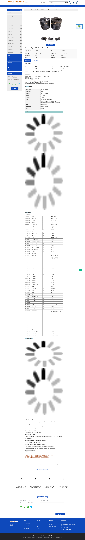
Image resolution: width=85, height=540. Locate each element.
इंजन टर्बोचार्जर (15, 34)
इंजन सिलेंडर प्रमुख (15, 16)
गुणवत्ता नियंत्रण (10, 60)
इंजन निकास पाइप (15, 40)
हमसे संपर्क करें (10, 62)
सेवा (37, 526)
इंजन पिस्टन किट (15, 19)
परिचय (38, 523)
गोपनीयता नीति (41, 535)
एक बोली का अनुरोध (11, 69)
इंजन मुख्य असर (15, 25)
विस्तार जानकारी (27, 60)
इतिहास (38, 524)
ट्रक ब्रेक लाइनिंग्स (15, 52)
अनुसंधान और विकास (52, 526)
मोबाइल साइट (50, 535)
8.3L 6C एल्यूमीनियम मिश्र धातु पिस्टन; (52, 464)
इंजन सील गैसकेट (15, 28)
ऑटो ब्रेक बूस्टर (15, 31)
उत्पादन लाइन (51, 523)
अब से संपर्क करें (50, 44)
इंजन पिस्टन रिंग (15, 22)
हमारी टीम (38, 528)
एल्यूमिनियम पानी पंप (15, 43)
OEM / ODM (51, 524)
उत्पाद (15, 10)
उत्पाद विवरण (36, 60)
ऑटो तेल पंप (15, 46)
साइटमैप (34, 535)
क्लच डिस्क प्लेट (15, 49)
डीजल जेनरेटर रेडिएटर (15, 37)
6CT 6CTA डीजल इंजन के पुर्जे (40, 464)
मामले (8, 67)
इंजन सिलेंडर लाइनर (15, 13)
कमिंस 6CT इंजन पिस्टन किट (29, 464)
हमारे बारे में (9, 55)
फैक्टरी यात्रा (9, 57)
